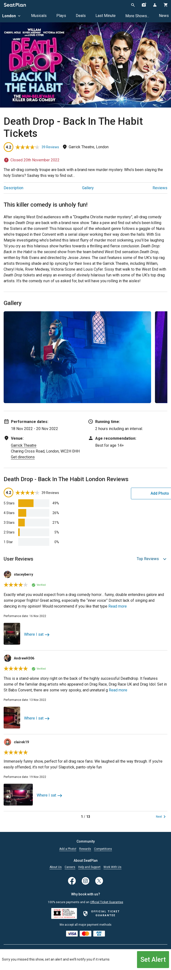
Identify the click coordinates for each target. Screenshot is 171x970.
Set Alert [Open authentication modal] (153, 959)
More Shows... (137, 16)
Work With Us (112, 867)
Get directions (23, 457)
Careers (70, 867)
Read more (117, 606)
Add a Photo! (67, 849)
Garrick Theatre (23, 445)
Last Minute (105, 15)
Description (13, 188)
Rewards (85, 849)
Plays (61, 15)
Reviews (160, 188)
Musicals (39, 15)
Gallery (88, 188)
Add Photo (129, 493)
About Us (56, 867)
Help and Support (89, 867)
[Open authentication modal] (154, 5)
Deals (81, 15)
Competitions (103, 849)
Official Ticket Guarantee (106, 902)
